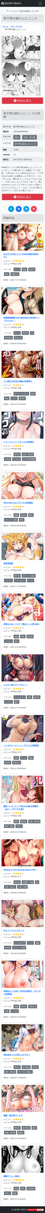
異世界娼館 (8, 563)
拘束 (33, 394)
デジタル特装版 (29, 459)
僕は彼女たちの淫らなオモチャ (16, 1054)
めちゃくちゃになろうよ (14, 930)
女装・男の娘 (16, 26)
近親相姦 (31, 1188)
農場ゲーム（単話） (12, 1176)
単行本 (31, 269)
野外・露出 (9, 826)
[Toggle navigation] (40, 3)
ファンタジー (20, 580)
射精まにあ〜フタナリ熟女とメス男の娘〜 (21, 624)
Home (5, 26)
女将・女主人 (10, 887)
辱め (6, 398)
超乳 (15, 1193)
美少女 (35, 1067)
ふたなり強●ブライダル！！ (15, 684)
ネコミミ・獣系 (11, 520)
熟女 (16, 641)
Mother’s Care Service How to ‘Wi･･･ (20, 869)
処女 (6, 274)
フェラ (30, 580)
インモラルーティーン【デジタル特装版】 (21, 745)
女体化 (7, 459)
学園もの (15, 274)
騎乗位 (20, 1132)
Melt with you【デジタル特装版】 (18, 502)
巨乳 (22, 1188)
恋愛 (6, 1011)
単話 (17, 137)
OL (32, 333)
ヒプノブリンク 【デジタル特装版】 (19, 442)
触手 (16, 702)
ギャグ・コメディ (21, 394)
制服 (24, 269)
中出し (19, 826)
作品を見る (22, 101)
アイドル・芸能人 (25, 1072)
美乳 (21, 520)
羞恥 (16, 758)
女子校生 (8, 338)
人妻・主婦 (22, 887)
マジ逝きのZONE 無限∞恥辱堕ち (17, 381)
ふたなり (8, 641)
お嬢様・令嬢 (28, 882)
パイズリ (8, 580)
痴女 (34, 1128)
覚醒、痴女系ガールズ (13, 1115)
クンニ (17, 269)
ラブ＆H (15, 1011)
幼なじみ (18, 338)
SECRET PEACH (11, 3)
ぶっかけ (16, 459)
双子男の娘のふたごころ (25, 144)
